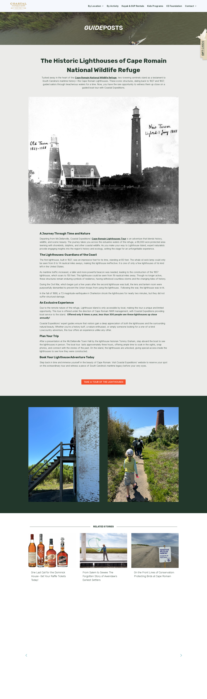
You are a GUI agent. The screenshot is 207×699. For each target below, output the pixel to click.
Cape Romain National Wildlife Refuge (96, 77)
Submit (180, 671)
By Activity (113, 6)
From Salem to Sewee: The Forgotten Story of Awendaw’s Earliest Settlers (100, 576)
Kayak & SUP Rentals (133, 6)
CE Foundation (174, 6)
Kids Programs (155, 6)
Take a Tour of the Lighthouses (103, 382)
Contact (189, 6)
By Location (94, 6)
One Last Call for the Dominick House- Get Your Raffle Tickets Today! (48, 576)
